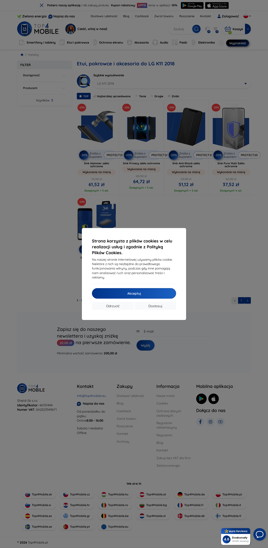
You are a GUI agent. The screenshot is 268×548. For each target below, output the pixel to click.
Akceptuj (134, 293)
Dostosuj (155, 306)
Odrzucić (113, 306)
